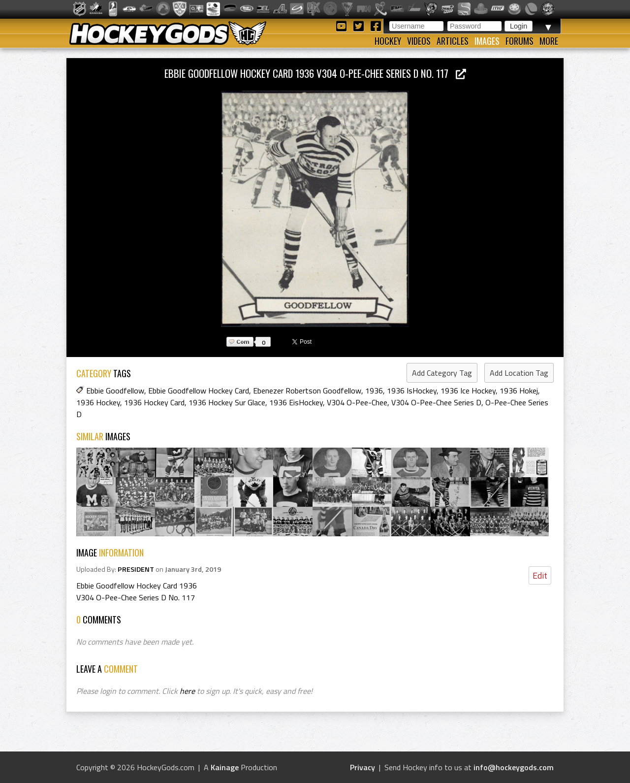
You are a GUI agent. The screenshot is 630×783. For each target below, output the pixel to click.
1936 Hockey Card (154, 402)
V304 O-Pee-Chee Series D (436, 402)
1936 (374, 390)
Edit (540, 575)
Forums (519, 40)
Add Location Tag (519, 373)
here (187, 691)
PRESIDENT (136, 569)
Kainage (225, 767)
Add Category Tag (442, 373)
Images (487, 40)
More (548, 40)
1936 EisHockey (296, 402)
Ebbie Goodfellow (115, 390)
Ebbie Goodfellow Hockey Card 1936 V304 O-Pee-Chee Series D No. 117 (315, 73)
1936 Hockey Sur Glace (227, 402)
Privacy (362, 767)
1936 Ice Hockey (468, 390)
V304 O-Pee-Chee (357, 402)
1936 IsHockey (412, 390)
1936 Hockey (98, 402)
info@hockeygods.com (513, 767)
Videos (419, 40)
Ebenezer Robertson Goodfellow (307, 390)
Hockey (388, 40)
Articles (453, 40)
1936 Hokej (519, 390)
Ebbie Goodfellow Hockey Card (198, 390)
